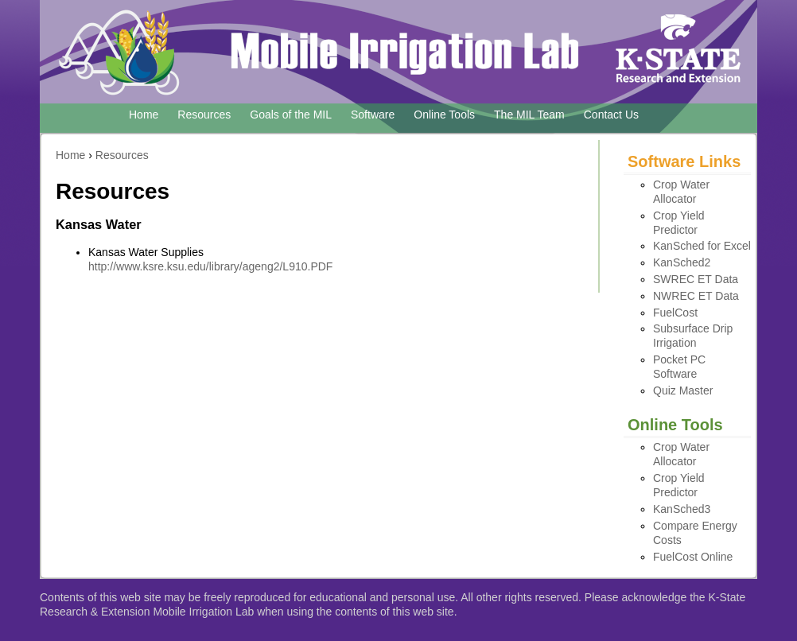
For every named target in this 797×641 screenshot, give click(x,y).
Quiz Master (683, 390)
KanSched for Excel (702, 245)
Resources (204, 114)
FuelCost (675, 312)
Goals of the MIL (291, 114)
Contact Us (611, 114)
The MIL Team (529, 114)
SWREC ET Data (695, 279)
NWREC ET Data (696, 295)
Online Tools (444, 114)
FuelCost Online (693, 556)
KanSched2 (681, 262)
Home (143, 114)
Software (373, 114)
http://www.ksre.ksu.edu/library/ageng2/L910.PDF (210, 266)
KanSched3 (681, 509)
